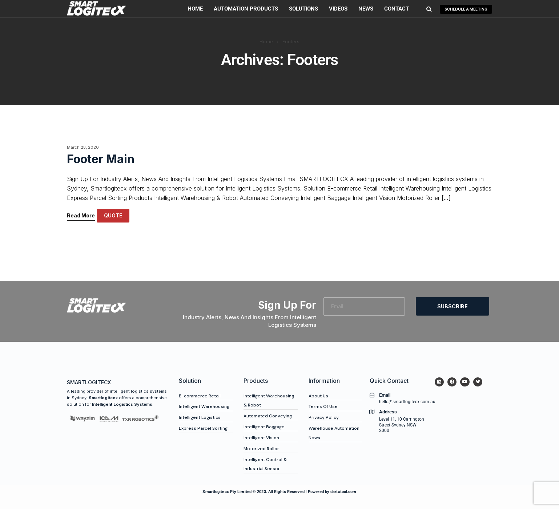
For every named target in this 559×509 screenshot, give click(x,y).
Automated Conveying (268, 416)
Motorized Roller (261, 449)
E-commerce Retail (200, 396)
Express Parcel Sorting (203, 428)
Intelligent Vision (261, 438)
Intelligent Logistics (200, 417)
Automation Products (246, 8)
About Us (318, 396)
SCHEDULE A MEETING (466, 9)
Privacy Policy (324, 417)
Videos (338, 8)
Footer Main (100, 159)
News (365, 8)
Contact (396, 8)
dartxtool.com (343, 491)
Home (195, 8)
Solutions (303, 8)
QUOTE (113, 215)
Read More (81, 216)
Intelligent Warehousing (204, 406)
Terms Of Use (323, 406)
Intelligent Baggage (264, 427)
